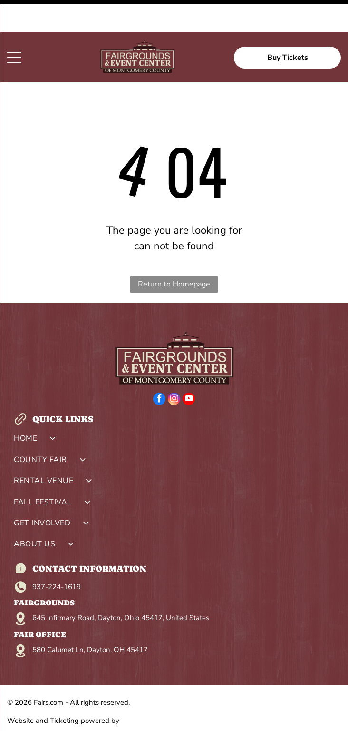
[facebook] (159, 367)
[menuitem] (174, 408)
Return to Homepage (174, 252)
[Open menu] (14, 25)
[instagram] (174, 367)
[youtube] (189, 367)
